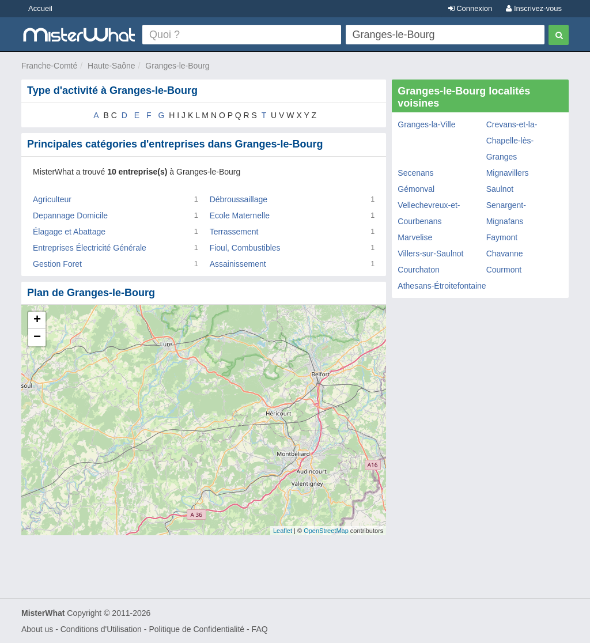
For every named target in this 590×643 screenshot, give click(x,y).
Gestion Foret (57, 263)
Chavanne (504, 253)
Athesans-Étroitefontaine (442, 285)
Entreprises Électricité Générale (89, 247)
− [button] (37, 337)
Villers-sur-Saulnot (430, 253)
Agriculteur (52, 199)
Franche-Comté (49, 65)
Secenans (415, 172)
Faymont (501, 237)
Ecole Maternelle (240, 215)
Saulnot (499, 189)
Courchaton (418, 269)
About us (37, 629)
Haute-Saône (111, 65)
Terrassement (234, 231)
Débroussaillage (238, 199)
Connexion (470, 8)
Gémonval (416, 189)
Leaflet (282, 530)
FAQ (260, 629)
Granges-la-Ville (426, 124)
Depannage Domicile (70, 215)
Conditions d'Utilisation (101, 629)
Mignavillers (507, 172)
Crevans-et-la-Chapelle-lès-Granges (512, 140)
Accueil (40, 8)
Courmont (503, 269)
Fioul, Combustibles (245, 247)
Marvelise (415, 237)
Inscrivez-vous (534, 8)
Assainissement (238, 263)
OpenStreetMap (326, 530)
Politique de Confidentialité (196, 629)
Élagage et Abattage (69, 231)
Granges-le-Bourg (177, 65)
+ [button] (37, 320)
